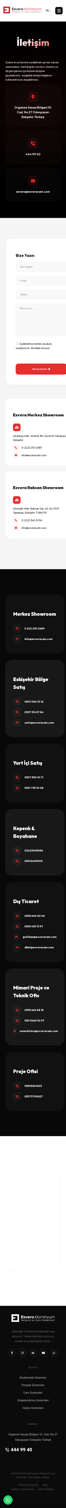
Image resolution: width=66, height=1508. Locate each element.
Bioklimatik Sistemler (33, 1377)
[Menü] (59, 10)
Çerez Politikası (46, 1489)
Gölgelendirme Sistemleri (33, 1400)
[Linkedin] (33, 1353)
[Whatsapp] (54, 1353)
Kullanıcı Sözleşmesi (23, 1489)
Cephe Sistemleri (33, 1408)
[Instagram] (23, 1353)
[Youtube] (43, 1353)
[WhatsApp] (8, 1500)
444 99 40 (18, 1449)
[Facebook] (12, 1353)
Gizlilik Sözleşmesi (29, 1485)
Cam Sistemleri (33, 1392)
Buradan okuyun (40, 348)
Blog (45, 1485)
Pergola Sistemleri (33, 1385)
